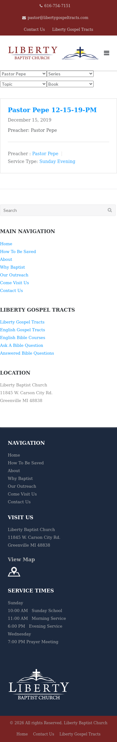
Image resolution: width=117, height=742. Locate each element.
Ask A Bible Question (21, 345)
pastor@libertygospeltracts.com (58, 18)
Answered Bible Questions (27, 353)
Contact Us (34, 29)
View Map (21, 559)
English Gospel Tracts (22, 330)
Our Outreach (14, 275)
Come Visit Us (14, 282)
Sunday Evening (57, 161)
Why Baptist (12, 267)
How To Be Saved (18, 251)
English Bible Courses (22, 337)
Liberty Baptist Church (86, 723)
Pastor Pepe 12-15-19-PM (52, 110)
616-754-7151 (57, 6)
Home (6, 244)
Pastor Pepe (45, 153)
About (6, 259)
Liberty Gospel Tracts (72, 29)
